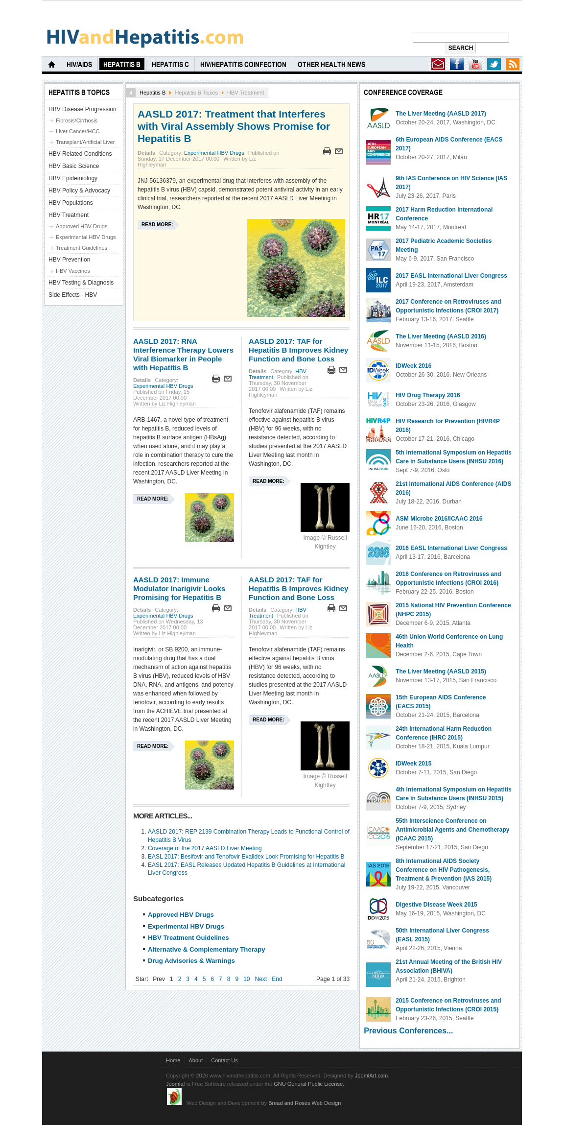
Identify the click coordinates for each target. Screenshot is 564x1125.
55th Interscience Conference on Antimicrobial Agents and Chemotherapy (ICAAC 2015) (452, 829)
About (195, 1060)
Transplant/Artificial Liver (85, 142)
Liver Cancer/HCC (78, 131)
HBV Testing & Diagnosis (81, 282)
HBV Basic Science (73, 166)
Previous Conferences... (408, 1031)
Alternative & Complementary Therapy (206, 949)
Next (261, 979)
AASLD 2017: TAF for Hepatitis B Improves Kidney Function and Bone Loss (298, 350)
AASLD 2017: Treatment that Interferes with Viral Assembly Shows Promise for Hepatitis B (234, 126)
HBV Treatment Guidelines (188, 937)
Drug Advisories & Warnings (191, 960)
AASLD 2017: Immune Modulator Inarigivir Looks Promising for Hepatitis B (179, 588)
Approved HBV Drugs (181, 914)
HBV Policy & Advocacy (79, 190)
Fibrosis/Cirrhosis (76, 120)
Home (173, 1060)
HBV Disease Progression (82, 109)
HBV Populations (70, 202)
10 (246, 979)
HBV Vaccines (73, 271)
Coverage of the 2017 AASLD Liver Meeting (205, 848)
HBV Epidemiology (72, 178)
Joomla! (175, 1084)
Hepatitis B (152, 93)
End (277, 979)
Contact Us (224, 1060)
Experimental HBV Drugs (214, 153)
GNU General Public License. (309, 1084)
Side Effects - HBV (72, 294)
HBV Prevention (69, 259)
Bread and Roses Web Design (304, 1103)
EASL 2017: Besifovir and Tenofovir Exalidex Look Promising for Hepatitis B (246, 856)
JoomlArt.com (371, 1075)
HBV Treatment (68, 215)
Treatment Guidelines (81, 248)
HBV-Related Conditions (80, 153)
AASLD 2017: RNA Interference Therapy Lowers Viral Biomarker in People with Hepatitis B (183, 354)
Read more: (157, 224)
